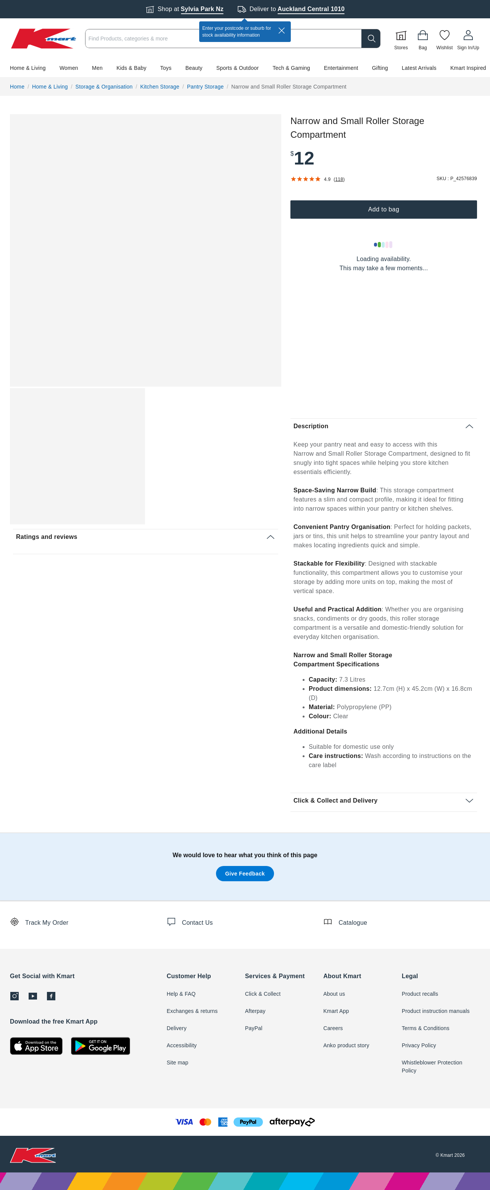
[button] (245, 68)
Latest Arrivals (419, 68)
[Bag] (423, 38)
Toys (166, 68)
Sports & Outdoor (237, 68)
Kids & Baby (131, 68)
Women (69, 68)
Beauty (194, 68)
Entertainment (341, 68)
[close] (281, 30)
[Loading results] (383, 244)
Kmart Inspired (468, 68)
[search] (370, 38)
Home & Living (28, 68)
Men (97, 68)
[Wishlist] (445, 38)
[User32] (468, 38)
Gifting (380, 68)
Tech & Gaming (291, 68)
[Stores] (401, 38)
